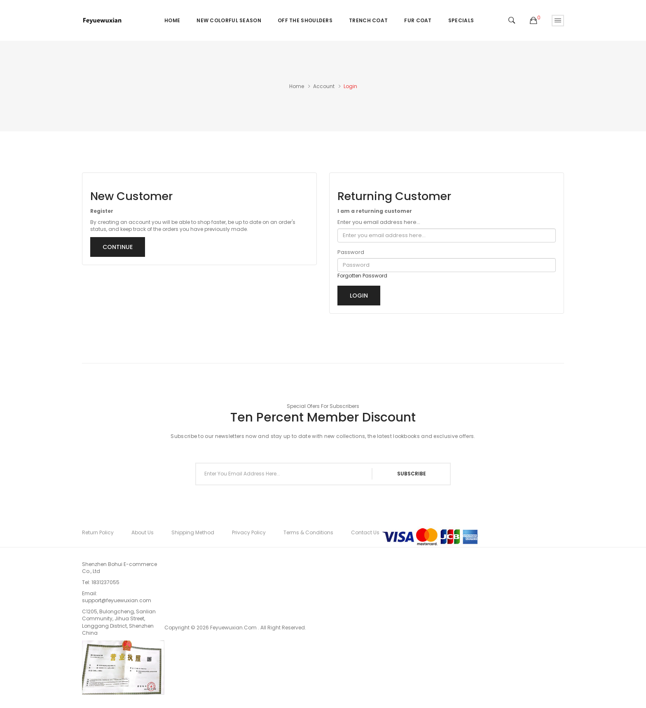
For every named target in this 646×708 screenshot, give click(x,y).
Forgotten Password (362, 275)
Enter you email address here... (378, 222)
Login (350, 86)
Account (324, 86)
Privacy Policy (249, 532)
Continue (118, 247)
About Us (142, 532)
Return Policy (98, 532)
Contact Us (365, 532)
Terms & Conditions (308, 532)
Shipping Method (192, 532)
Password (350, 252)
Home (296, 86)
